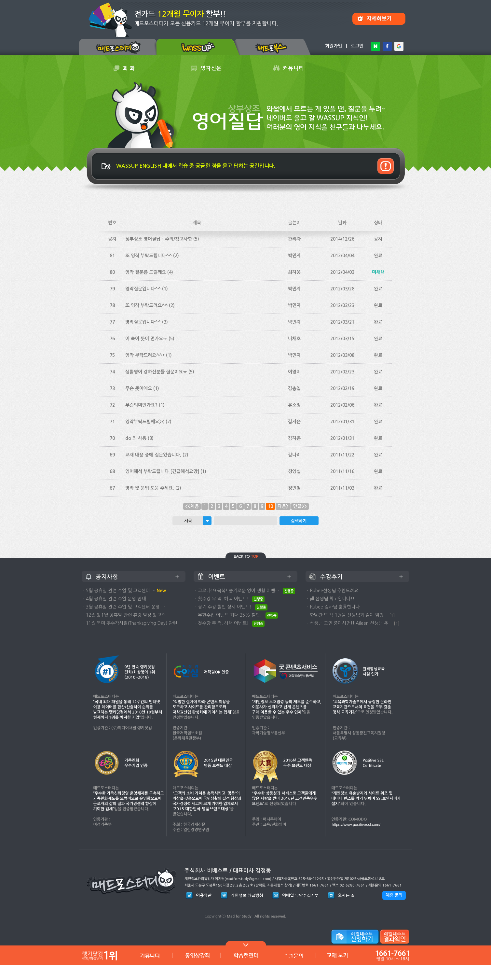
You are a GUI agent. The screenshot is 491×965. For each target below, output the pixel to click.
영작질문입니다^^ (143, 289)
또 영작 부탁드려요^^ (146, 305)
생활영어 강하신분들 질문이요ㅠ (156, 372)
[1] (392, 615)
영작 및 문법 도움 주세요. (149, 488)
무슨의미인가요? (141, 405)
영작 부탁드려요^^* (145, 355)
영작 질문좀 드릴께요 (145, 272)
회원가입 (333, 46)
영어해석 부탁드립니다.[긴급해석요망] (162, 471)
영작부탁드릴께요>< (144, 421)
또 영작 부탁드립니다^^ (148, 255)
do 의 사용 (135, 438)
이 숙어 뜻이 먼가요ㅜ (146, 338)
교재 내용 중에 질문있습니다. (153, 455)
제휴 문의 (394, 895)
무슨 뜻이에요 (138, 388)
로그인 (357, 46)
